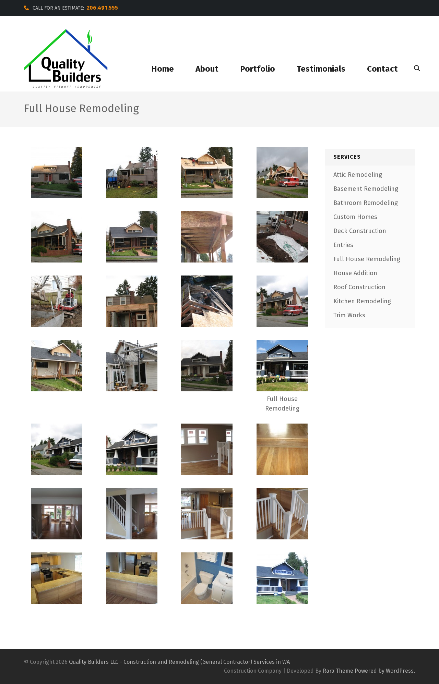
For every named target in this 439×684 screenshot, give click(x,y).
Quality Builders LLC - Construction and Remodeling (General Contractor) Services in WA (179, 662)
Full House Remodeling (366, 259)
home (162, 69)
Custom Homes (355, 217)
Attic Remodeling (357, 175)
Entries (343, 245)
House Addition (355, 273)
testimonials (321, 69)
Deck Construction (359, 231)
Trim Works (349, 315)
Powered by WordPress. (385, 671)
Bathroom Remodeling (365, 203)
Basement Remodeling (365, 189)
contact (382, 69)
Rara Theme (338, 671)
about (206, 69)
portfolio (257, 69)
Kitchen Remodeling (362, 301)
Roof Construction (359, 287)
